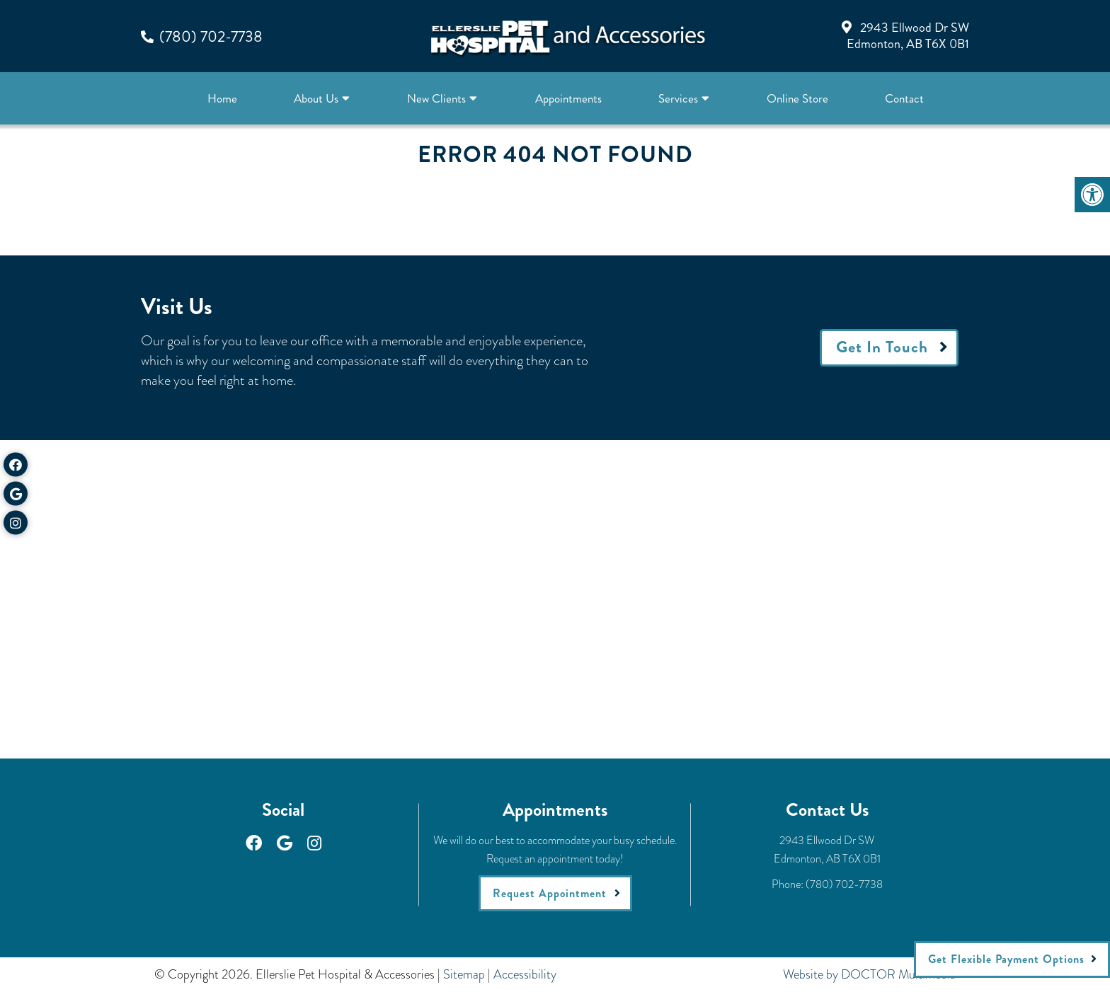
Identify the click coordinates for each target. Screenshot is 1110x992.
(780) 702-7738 (211, 36)
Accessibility (524, 974)
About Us (316, 98)
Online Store (797, 98)
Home (222, 98)
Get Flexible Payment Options (1006, 959)
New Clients (436, 98)
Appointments (568, 98)
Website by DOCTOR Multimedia (869, 974)
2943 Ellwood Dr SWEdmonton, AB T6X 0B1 (908, 35)
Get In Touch (882, 347)
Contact (904, 98)
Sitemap (464, 974)
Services (678, 98)
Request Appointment (550, 893)
